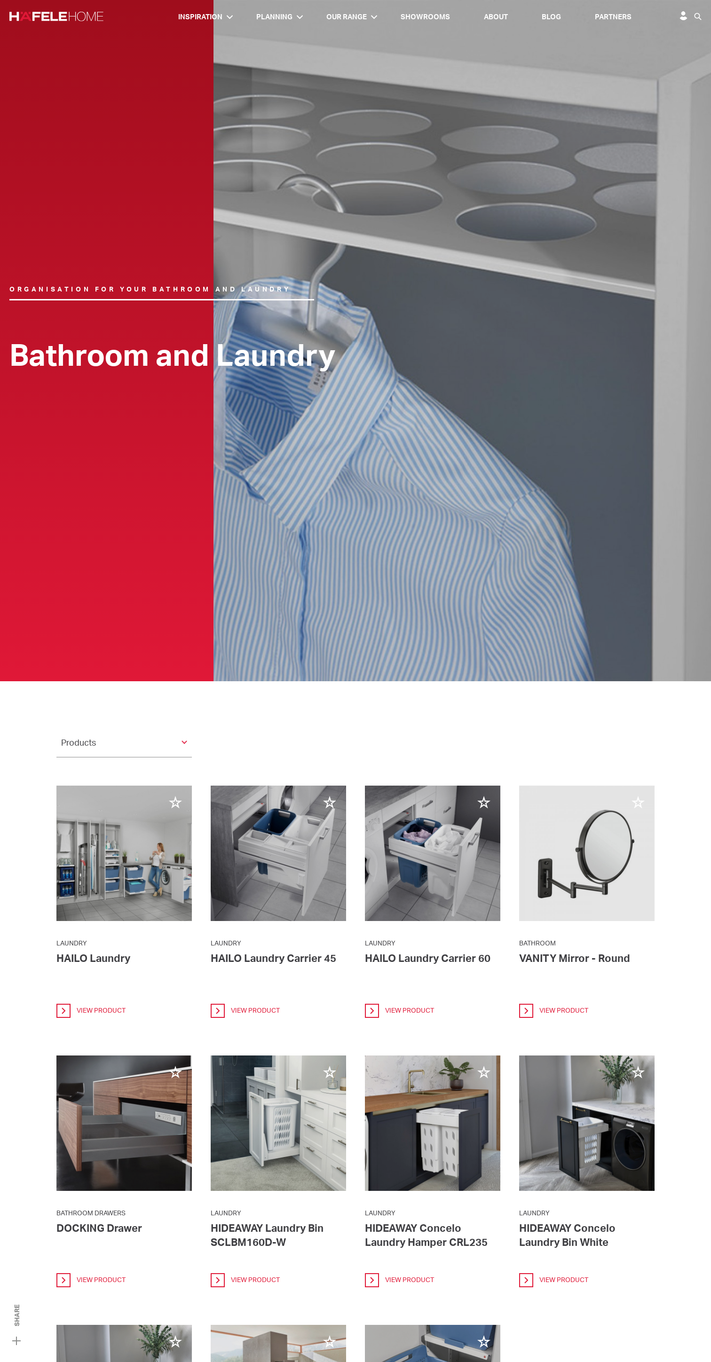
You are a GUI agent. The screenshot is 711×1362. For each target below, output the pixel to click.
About (496, 16)
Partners (613, 16)
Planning (274, 16)
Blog (551, 16)
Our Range (346, 16)
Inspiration (200, 16)
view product (91, 1011)
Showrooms (425, 16)
